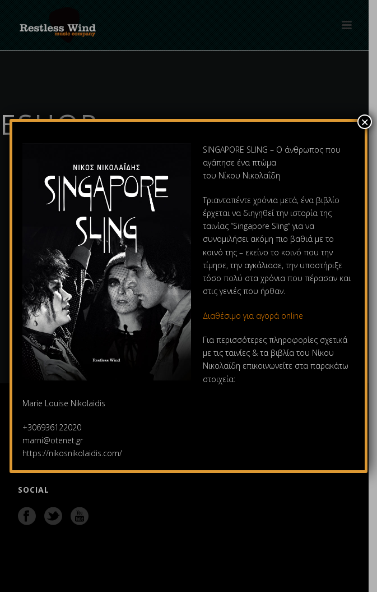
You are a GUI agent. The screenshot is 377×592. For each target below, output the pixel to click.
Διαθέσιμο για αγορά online (254, 315)
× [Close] (365, 121)
